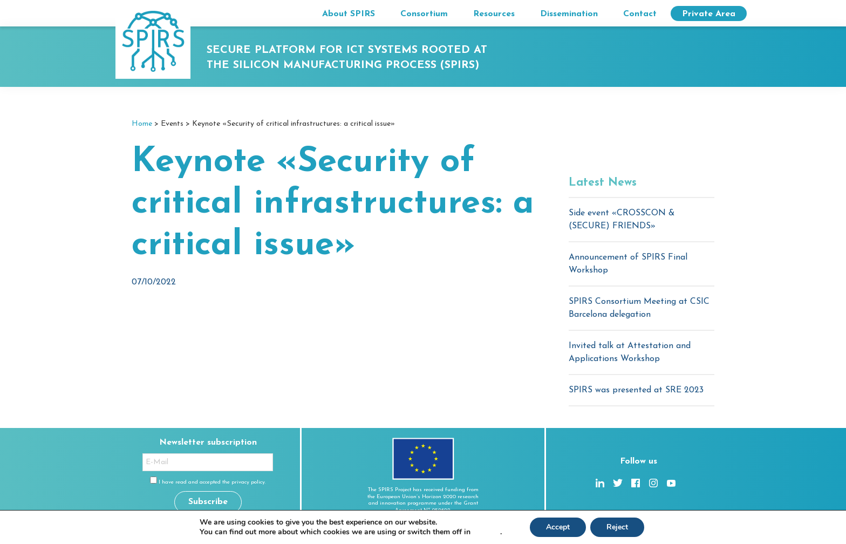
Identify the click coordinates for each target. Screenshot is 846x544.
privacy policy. (248, 482)
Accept (558, 527)
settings (486, 532)
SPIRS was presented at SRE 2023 (636, 390)
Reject (617, 527)
